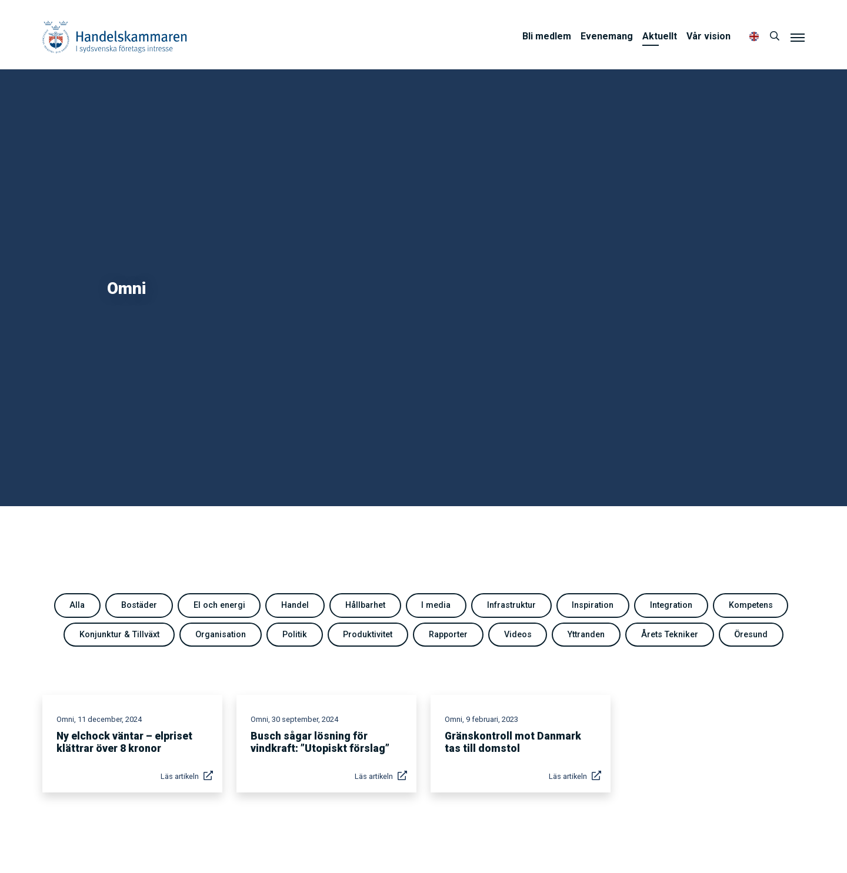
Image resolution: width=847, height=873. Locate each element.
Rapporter (448, 635)
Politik (294, 635)
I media (436, 605)
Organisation (220, 635)
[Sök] (774, 36)
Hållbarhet (365, 605)
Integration (671, 605)
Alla (77, 605)
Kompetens (751, 605)
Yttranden (586, 635)
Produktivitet (367, 635)
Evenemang (607, 36)
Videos (518, 635)
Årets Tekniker (669, 635)
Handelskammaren (114, 36)
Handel (295, 605)
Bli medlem (546, 36)
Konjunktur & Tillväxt (119, 635)
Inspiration (592, 605)
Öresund (751, 635)
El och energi (219, 605)
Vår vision (708, 36)
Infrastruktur (511, 605)
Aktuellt (659, 36)
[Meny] (797, 37)
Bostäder (139, 605)
